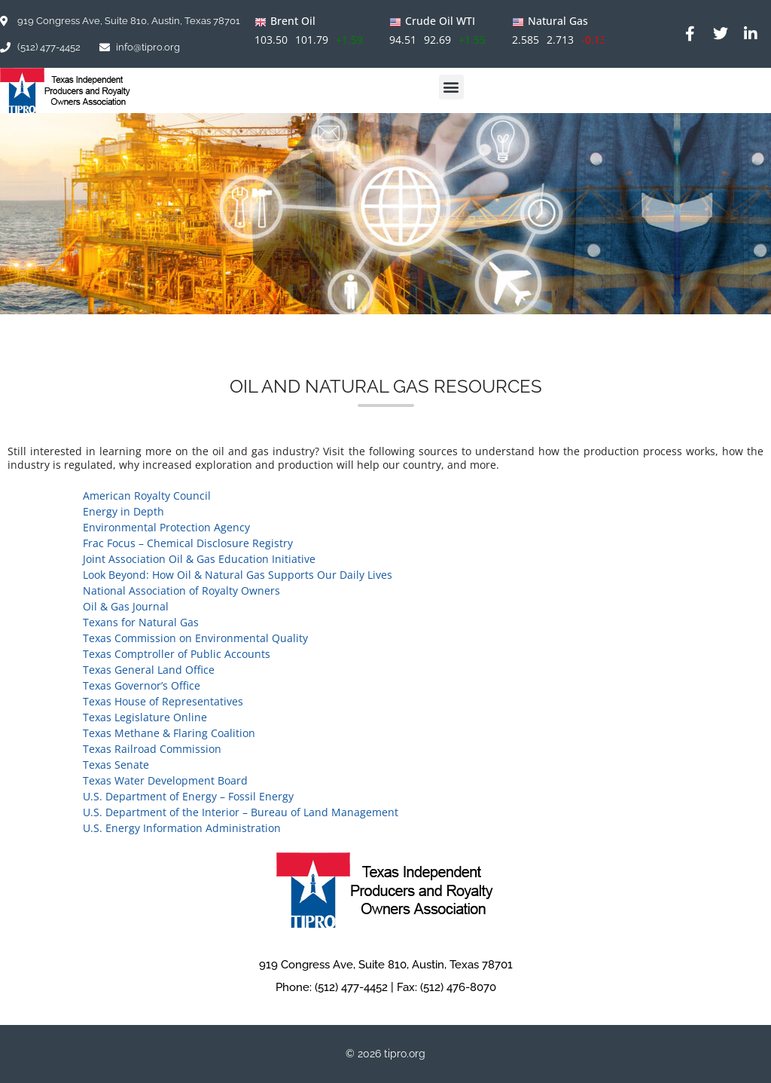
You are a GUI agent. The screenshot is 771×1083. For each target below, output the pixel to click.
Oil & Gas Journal (126, 606)
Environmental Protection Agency (166, 527)
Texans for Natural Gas (141, 622)
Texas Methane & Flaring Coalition (169, 733)
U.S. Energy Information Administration (182, 828)
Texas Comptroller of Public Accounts (176, 654)
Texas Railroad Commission (152, 749)
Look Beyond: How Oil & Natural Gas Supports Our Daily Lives (237, 575)
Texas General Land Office (149, 669)
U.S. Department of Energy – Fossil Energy (188, 796)
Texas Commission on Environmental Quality (195, 638)
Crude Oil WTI (440, 21)
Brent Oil (292, 21)
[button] (451, 87)
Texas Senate (116, 764)
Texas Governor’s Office (141, 685)
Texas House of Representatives (163, 701)
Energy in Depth (123, 511)
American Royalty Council (147, 495)
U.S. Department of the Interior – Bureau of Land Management (240, 812)
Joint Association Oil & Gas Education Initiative (199, 559)
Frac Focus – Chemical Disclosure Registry (188, 543)
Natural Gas (558, 21)
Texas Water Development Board (165, 780)
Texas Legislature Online (145, 717)
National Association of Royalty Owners (181, 590)
